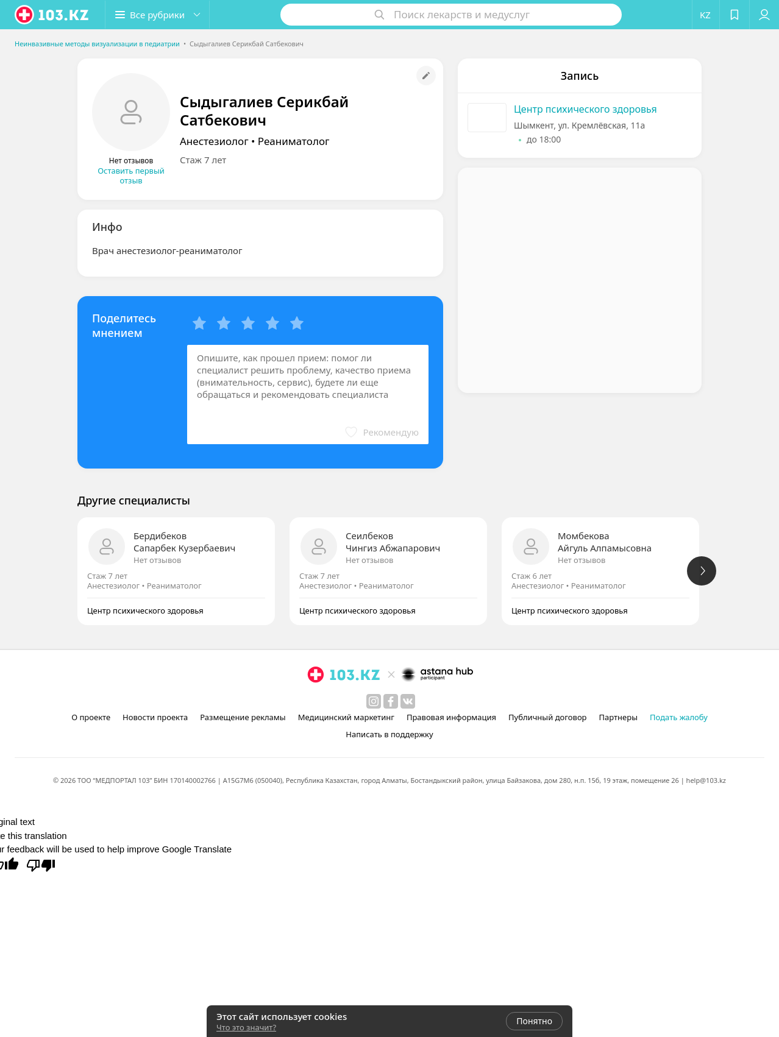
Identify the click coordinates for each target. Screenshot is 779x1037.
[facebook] (390, 701)
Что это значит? (246, 1027)
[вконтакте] (407, 701)
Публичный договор (547, 717)
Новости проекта (155, 717)
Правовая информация (451, 717)
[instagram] (373, 701)
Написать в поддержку (389, 734)
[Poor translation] (41, 864)
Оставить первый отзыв (131, 175)
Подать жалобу (679, 717)
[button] (157, 15)
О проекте (90, 717)
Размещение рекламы (242, 717)
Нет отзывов (157, 559)
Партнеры (618, 717)
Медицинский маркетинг (346, 717)
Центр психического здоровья (585, 109)
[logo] (52, 14)
